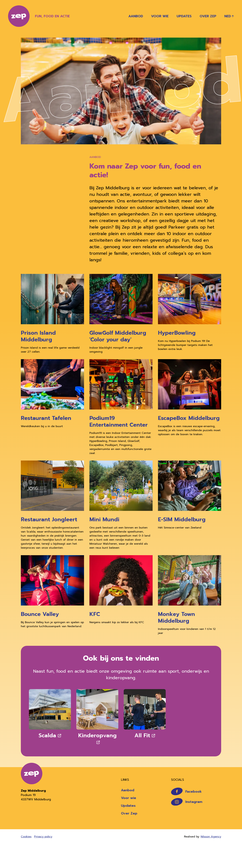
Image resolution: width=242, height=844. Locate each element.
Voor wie (160, 16)
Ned (227, 16)
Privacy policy (43, 837)
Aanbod (135, 16)
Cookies (26, 837)
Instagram (186, 802)
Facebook (186, 791)
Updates (184, 16)
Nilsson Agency (211, 837)
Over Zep (208, 16)
